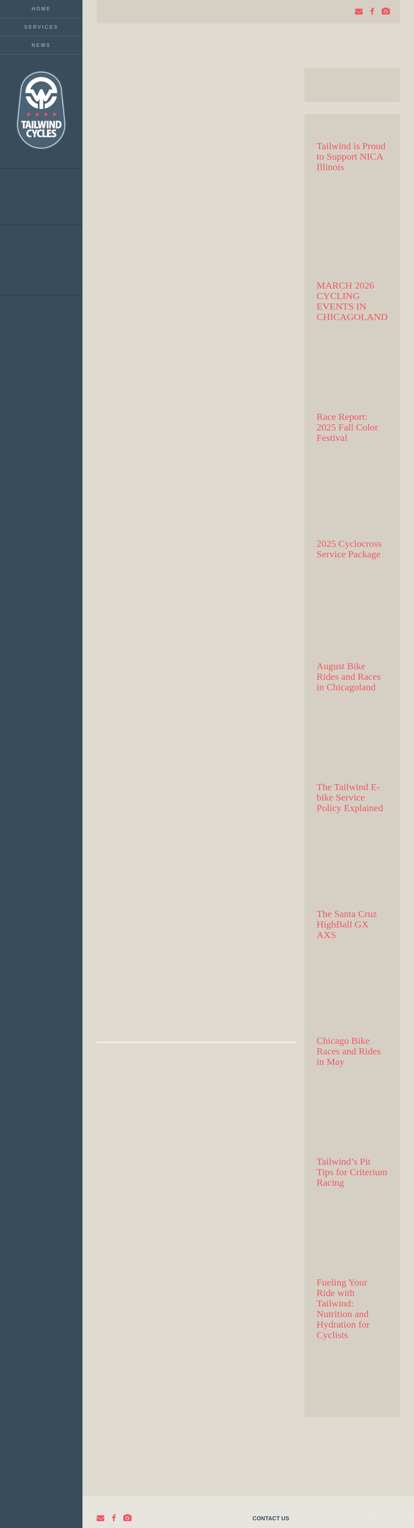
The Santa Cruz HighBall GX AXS (347, 924)
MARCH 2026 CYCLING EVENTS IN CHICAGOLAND (352, 301)
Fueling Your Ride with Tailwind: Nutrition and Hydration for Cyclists (343, 1308)
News (41, 45)
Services (41, 27)
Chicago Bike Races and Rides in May (349, 1051)
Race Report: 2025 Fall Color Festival (347, 427)
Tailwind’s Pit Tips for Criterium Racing (352, 1172)
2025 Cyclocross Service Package (349, 548)
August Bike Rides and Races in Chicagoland (349, 676)
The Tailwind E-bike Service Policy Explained (350, 797)
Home (41, 9)
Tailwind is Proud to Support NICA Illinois (351, 156)
